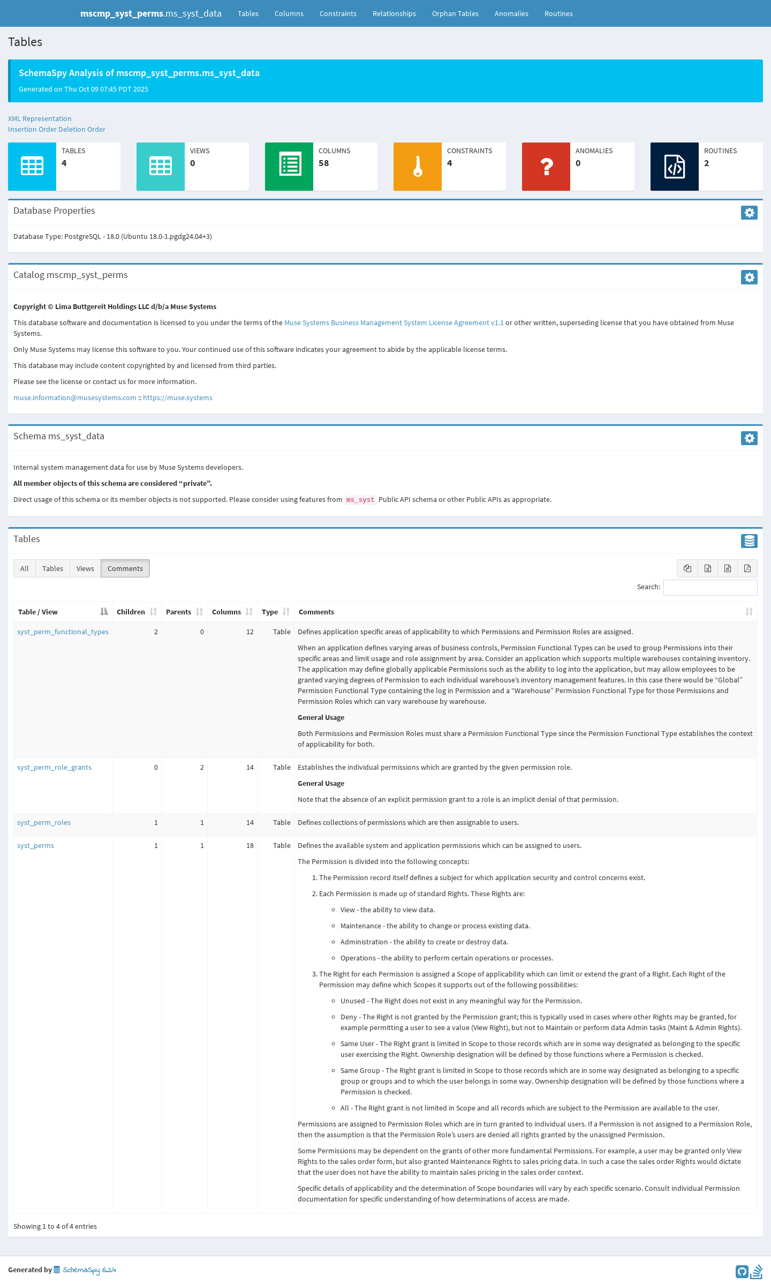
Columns (289, 13)
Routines (559, 13)
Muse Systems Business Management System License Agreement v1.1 (394, 322)
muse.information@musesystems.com (75, 397)
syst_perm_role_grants (54, 767)
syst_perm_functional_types (63, 631)
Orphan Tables (455, 13)
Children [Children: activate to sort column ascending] (131, 612)
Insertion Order (32, 129)
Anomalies (511, 13)
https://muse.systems (178, 397)
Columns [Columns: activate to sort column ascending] (226, 612)
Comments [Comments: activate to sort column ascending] (316, 612)
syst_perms (35, 845)
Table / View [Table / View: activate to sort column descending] (38, 612)
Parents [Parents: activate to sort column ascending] (178, 612)
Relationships (394, 13)
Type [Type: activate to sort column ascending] (270, 612)
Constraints (338, 13)
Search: (697, 588)
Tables (252, 12)
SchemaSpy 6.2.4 (85, 1270)
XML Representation (40, 118)
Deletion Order (81, 129)
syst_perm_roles (44, 822)
